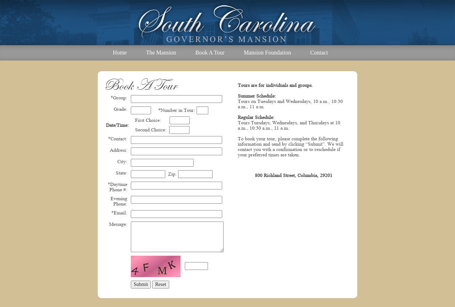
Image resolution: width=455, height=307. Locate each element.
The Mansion (161, 53)
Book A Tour (210, 53)
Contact (319, 53)
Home (120, 53)
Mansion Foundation (267, 53)
